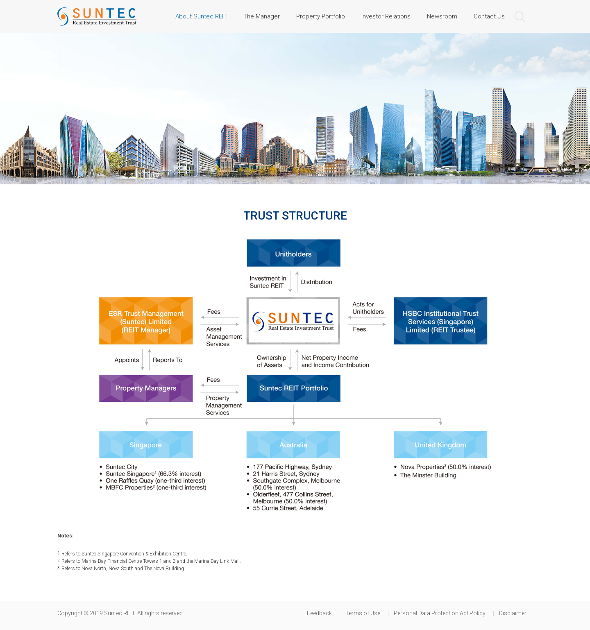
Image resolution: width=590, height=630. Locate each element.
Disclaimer (512, 613)
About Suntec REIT (201, 16)
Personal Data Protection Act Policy (440, 613)
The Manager (261, 16)
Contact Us (489, 16)
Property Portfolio (320, 16)
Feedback (319, 613)
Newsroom (442, 16)
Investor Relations (386, 16)
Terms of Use (362, 613)
